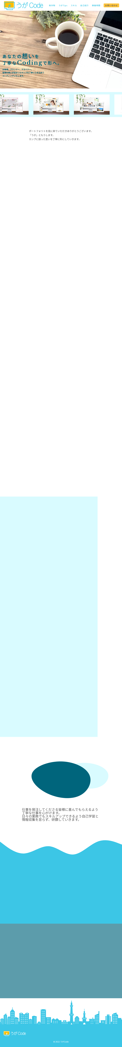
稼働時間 (96, 5)
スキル (74, 5)
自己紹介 (84, 5)
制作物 (52, 5)
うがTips (63, 5)
